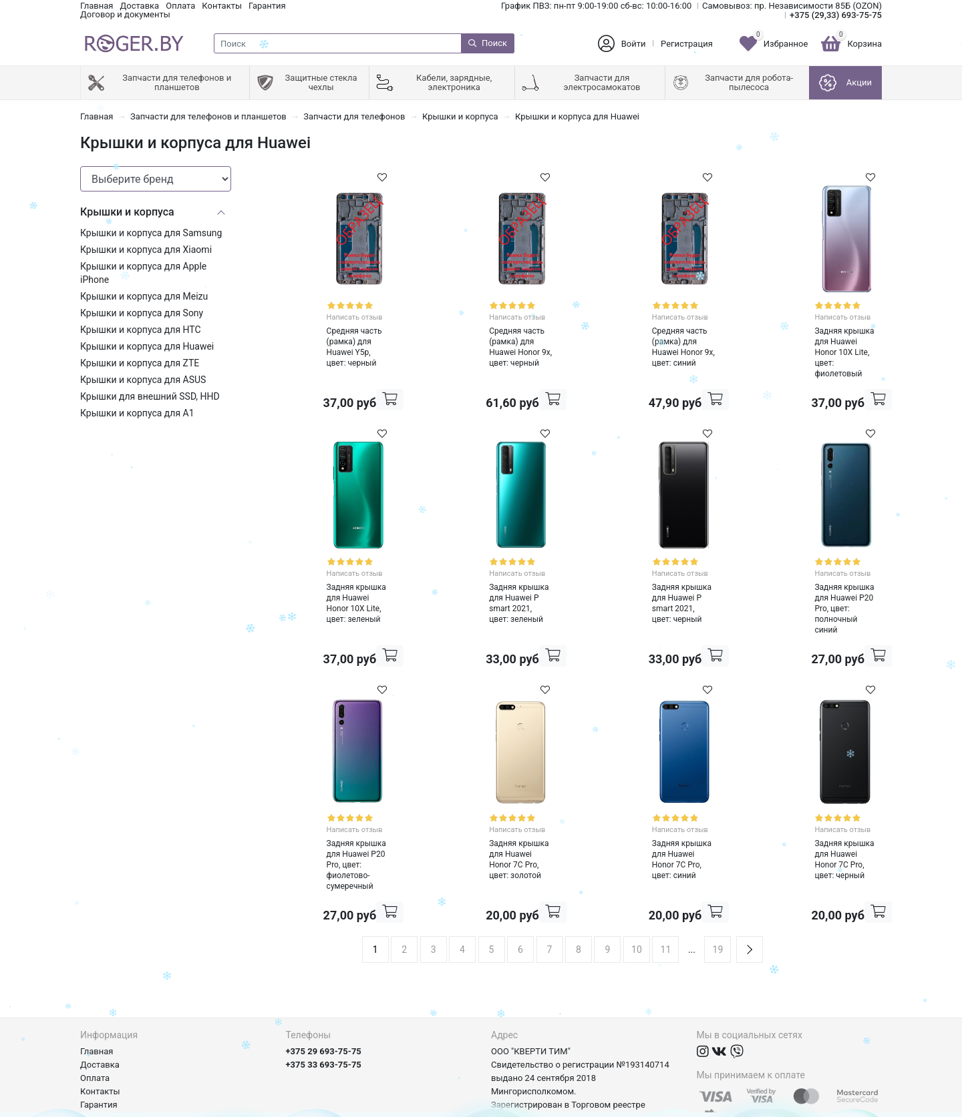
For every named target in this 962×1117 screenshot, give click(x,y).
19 (718, 861)
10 (636, 861)
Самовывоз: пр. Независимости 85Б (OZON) (792, 6)
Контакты (222, 6)
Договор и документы (125, 14)
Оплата (180, 6)
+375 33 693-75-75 (323, 977)
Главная (96, 6)
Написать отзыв (333, 312)
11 (666, 861)
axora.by (865, 1107)
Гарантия (267, 6)
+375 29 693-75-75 (323, 963)
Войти (633, 43)
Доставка (139, 6)
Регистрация (687, 43)
